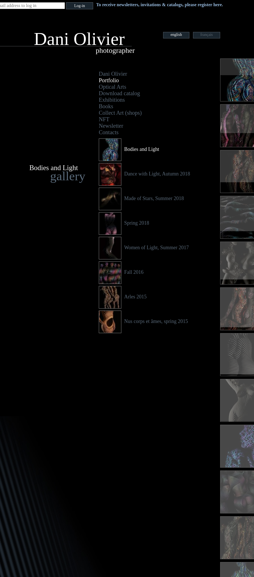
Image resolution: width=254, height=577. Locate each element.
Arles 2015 (135, 297)
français (206, 34)
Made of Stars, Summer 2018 (154, 198)
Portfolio (109, 80)
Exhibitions (112, 100)
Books (106, 106)
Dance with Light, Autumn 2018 (157, 174)
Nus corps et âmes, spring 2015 (156, 321)
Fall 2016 (134, 272)
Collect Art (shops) (120, 113)
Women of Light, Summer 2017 (156, 247)
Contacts (109, 132)
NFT (104, 119)
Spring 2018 (136, 223)
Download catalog (119, 93)
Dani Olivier (113, 74)
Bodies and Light (141, 149)
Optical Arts (112, 87)
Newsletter (111, 126)
